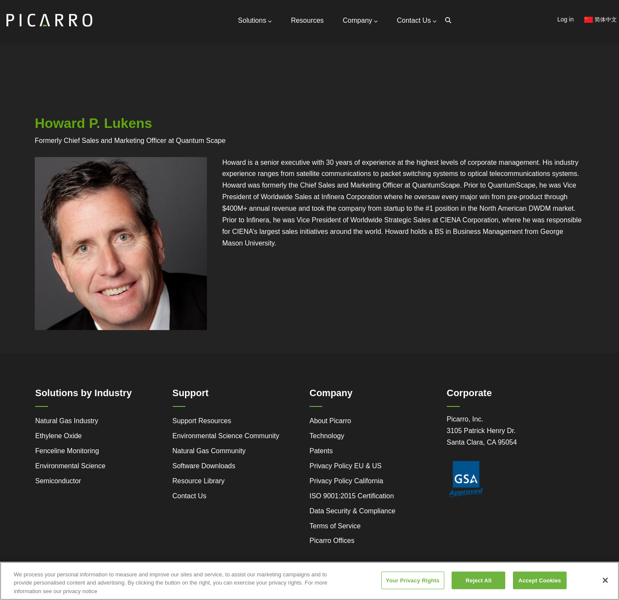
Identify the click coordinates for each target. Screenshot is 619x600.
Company (360, 20)
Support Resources (202, 420)
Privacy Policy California (346, 481)
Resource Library (199, 481)
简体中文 (600, 19)
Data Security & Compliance (352, 511)
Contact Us (417, 20)
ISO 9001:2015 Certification (352, 496)
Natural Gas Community (209, 451)
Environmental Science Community (226, 435)
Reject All (479, 584)
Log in (565, 19)
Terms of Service (335, 526)
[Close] (605, 583)
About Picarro (330, 420)
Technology (327, 435)
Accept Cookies (540, 584)
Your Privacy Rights (413, 584)
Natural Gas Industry (66, 420)
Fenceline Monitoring (67, 451)
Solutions (255, 20)
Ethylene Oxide (58, 435)
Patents (321, 451)
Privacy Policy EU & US (346, 466)
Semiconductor (58, 481)
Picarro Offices (332, 540)
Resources (307, 20)
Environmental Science (70, 466)
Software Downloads (204, 466)
